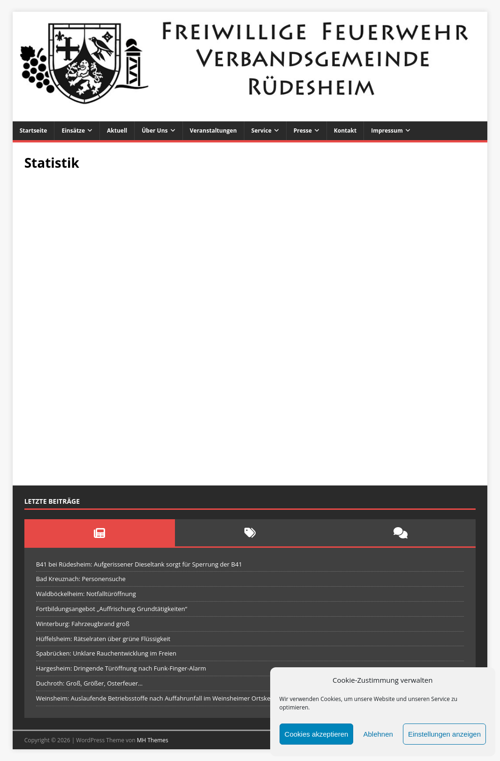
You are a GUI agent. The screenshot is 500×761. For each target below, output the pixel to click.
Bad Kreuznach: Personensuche (81, 578)
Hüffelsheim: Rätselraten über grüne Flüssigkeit (103, 638)
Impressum (387, 130)
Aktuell (117, 130)
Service (261, 130)
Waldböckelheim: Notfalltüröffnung (86, 593)
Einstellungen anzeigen (444, 734)
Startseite (33, 130)
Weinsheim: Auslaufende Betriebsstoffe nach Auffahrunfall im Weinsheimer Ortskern (156, 698)
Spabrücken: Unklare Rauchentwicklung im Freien (106, 653)
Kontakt (345, 130)
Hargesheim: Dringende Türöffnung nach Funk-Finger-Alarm (121, 668)
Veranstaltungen (213, 130)
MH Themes (152, 740)
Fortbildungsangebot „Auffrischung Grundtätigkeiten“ (111, 608)
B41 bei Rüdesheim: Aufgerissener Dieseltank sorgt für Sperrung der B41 (139, 564)
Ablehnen (378, 734)
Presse (303, 130)
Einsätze (73, 130)
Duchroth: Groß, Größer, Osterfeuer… (89, 683)
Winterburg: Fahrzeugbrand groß (82, 623)
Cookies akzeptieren (316, 734)
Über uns (154, 130)
